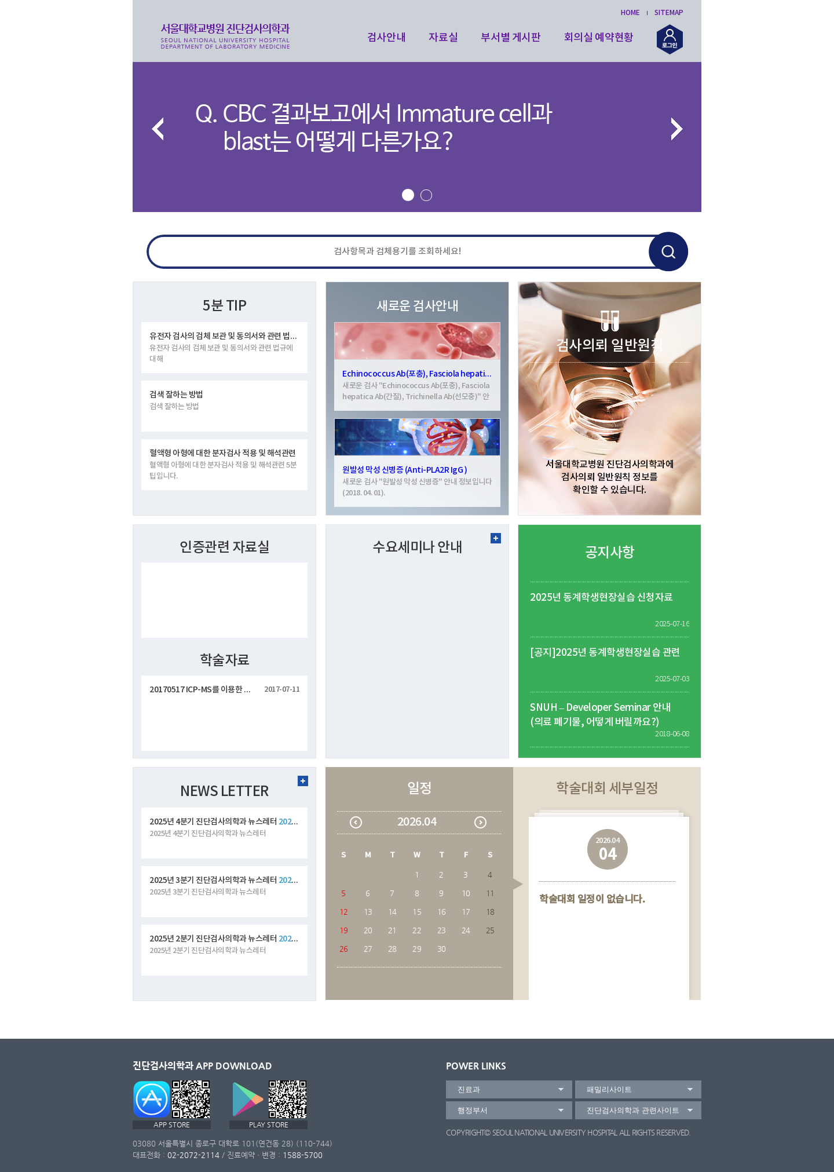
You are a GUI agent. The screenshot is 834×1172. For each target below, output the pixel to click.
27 (368, 948)
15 (416, 911)
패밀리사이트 (609, 1089)
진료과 (469, 1089)
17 (466, 911)
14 (392, 911)
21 (392, 930)
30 (441, 948)
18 (490, 911)
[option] (417, 135)
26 (343, 948)
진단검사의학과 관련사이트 (633, 1110)
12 (343, 911)
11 (490, 893)
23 (441, 930)
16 (441, 911)
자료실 (443, 38)
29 (416, 948)
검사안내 (386, 38)
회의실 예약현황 (599, 38)
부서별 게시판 (511, 38)
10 (466, 893)
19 (343, 930)
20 (368, 930)
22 (416, 930)
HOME (630, 13)
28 (392, 948)
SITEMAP (668, 13)
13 (368, 911)
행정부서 (473, 1110)
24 (466, 930)
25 (490, 930)
